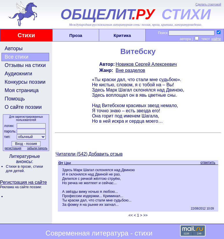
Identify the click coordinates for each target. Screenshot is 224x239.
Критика (122, 35)
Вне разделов (130, 70)
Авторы (14, 48)
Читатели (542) (71, 154)
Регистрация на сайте (23, 182)
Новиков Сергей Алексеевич (146, 64)
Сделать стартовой (208, 4)
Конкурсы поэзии (25, 82)
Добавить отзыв (105, 154)
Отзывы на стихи (25, 65)
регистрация (13, 148)
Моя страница (22, 90)
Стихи (26, 35)
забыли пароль (37, 148)
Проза (75, 35)
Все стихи (16, 57)
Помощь (15, 99)
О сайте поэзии (23, 107)
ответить (207, 162)
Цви (67, 163)
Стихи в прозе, (19, 166)
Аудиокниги (18, 73)
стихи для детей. (24, 168)
